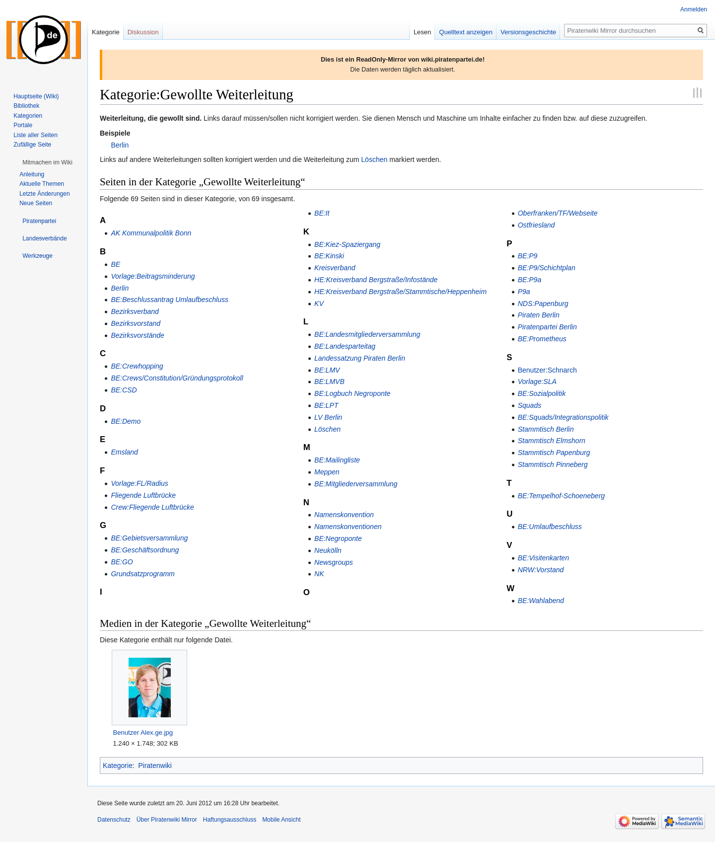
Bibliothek (26, 105)
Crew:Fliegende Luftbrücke (152, 507)
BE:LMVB (329, 381)
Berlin (120, 145)
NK (319, 574)
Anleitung (31, 174)
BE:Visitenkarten (543, 558)
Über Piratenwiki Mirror (167, 819)
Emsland (124, 452)
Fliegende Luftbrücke (143, 495)
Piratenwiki (155, 765)
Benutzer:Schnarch (547, 370)
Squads (529, 405)
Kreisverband (335, 268)
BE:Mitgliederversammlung (355, 484)
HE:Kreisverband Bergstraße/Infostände (375, 280)
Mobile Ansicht (281, 819)
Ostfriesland (536, 225)
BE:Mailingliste (337, 460)
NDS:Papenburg (543, 303)
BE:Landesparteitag (344, 346)
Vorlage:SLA (537, 381)
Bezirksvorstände (137, 335)
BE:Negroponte (338, 538)
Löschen (374, 159)
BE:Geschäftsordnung (145, 550)
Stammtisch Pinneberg (553, 464)
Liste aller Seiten (35, 135)
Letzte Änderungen (44, 193)
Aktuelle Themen (41, 183)
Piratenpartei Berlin (547, 327)
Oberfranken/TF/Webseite (558, 213)
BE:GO (122, 562)
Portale (22, 125)
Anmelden (693, 9)
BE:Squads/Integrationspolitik (563, 417)
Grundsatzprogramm (142, 574)
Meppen (327, 472)
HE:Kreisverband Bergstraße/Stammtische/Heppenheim (400, 292)
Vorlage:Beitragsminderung (153, 276)
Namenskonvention (344, 515)
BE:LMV (327, 370)
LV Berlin (328, 417)
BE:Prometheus (542, 339)
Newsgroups (333, 562)
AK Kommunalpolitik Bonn (151, 233)
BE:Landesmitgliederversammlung (367, 334)
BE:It (321, 213)
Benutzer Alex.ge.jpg (143, 732)
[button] (47, 162)
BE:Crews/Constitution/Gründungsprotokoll (177, 378)
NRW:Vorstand (541, 570)
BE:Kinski (329, 256)
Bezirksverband (135, 311)
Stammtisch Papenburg (554, 453)
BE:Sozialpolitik (542, 393)
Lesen (422, 32)
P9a (524, 292)
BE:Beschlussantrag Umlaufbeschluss (169, 300)
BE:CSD (124, 390)
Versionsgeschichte (528, 32)
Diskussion (143, 32)
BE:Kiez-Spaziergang (347, 244)
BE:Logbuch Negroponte (352, 393)
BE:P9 (528, 256)
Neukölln (327, 550)
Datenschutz (114, 819)
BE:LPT (326, 405)
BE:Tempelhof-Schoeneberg (561, 496)
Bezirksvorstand (135, 323)
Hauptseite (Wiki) (36, 96)
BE (115, 264)
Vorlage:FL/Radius (139, 483)
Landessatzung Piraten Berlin (359, 358)
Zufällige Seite (32, 144)
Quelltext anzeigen (466, 32)
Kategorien (27, 115)
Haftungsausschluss (229, 819)
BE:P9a (529, 280)
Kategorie (118, 765)
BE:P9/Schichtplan (546, 268)
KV (319, 303)
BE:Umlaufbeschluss (550, 527)
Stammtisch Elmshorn (551, 441)
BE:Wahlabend (541, 601)
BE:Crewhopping (137, 366)
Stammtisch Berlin (546, 429)
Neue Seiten (35, 203)
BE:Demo (126, 421)
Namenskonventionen (347, 527)
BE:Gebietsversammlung (149, 538)
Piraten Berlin (539, 315)
